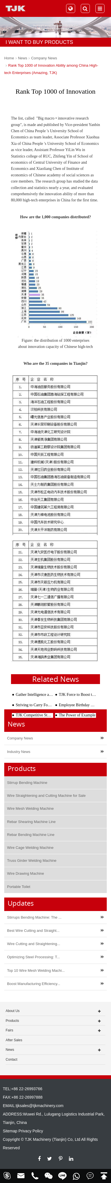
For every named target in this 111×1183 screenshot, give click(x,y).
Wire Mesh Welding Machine (30, 808)
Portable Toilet (18, 887)
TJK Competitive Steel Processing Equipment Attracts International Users (34, 715)
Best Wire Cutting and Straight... (33, 930)
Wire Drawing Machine (25, 873)
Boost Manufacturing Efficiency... (33, 984)
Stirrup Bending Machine (27, 783)
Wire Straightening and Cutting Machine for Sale (46, 795)
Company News (44, 58)
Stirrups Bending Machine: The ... (34, 917)
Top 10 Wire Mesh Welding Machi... (36, 970)
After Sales (14, 1040)
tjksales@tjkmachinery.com (40, 1105)
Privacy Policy (30, 1131)
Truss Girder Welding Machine (31, 860)
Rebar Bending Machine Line (31, 835)
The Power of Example (77, 715)
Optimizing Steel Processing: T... (33, 957)
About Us (12, 1011)
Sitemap (10, 1131)
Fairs (9, 1030)
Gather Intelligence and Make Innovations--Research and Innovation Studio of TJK (34, 694)
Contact (11, 1059)
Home (9, 58)
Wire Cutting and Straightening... (33, 944)
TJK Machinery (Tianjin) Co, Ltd (52, 1139)
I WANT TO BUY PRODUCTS (39, 42)
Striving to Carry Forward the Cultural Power (34, 705)
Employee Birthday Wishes (77, 705)
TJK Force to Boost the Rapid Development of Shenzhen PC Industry (77, 694)
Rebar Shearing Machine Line (31, 822)
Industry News (18, 752)
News (22, 58)
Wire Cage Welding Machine (30, 847)
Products (12, 1021)
